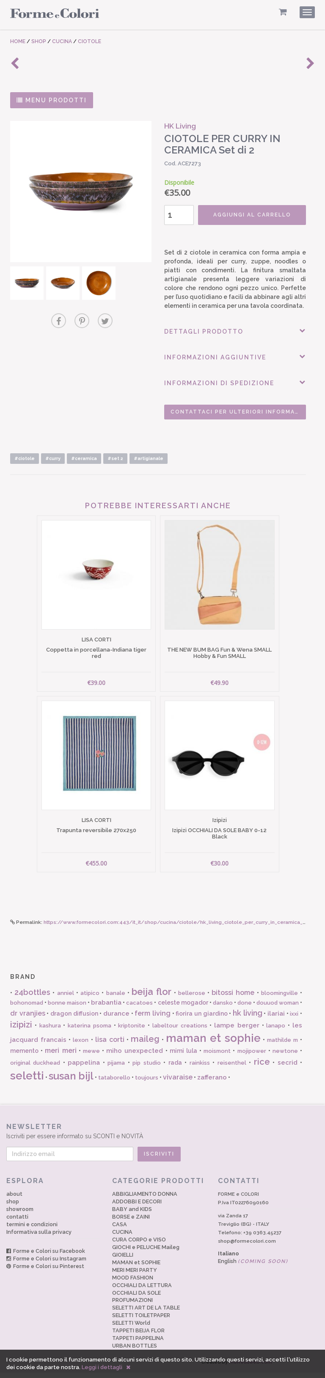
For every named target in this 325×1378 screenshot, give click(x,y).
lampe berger (236, 1031)
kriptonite (131, 1031)
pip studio (146, 1069)
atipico (89, 999)
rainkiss (200, 1069)
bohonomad (26, 1008)
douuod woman (277, 1008)
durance (116, 1019)
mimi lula (183, 1056)
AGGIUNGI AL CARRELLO (249, 215)
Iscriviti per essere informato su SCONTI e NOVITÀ (158, 1136)
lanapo (275, 1031)
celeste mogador (183, 1008)
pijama (116, 1069)
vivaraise (178, 1083)
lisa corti (109, 1045)
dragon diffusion (74, 1019)
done (244, 1008)
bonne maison (67, 1008)
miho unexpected (134, 1056)
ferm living (153, 1019)
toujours (146, 1083)
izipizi (21, 1030)
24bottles (32, 998)
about (14, 1199)
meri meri (60, 1056)
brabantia (106, 1008)
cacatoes (139, 1008)
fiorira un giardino (201, 1019)
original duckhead (35, 1069)
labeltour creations (179, 1031)
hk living (247, 1018)
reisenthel (232, 1069)
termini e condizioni (32, 1230)
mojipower (251, 1057)
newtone (285, 1057)
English (253, 1266)
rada (175, 1068)
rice (262, 1068)
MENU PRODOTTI (52, 100)
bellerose (191, 999)
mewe (91, 1057)
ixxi (294, 1019)
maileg (145, 1045)
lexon (80, 1046)
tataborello (114, 1083)
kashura (50, 1031)
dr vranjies (27, 1019)
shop (12, 1207)
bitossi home (233, 998)
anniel (65, 999)
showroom (19, 1214)
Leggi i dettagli (102, 1367)
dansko (223, 1008)
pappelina (84, 1068)
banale (115, 999)
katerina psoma (89, 1031)
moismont (217, 1057)
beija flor (151, 997)
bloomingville (279, 999)
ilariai (276, 1019)
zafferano (212, 1083)
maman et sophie (213, 1044)
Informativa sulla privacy (39, 1237)
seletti (27, 1081)
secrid (287, 1068)
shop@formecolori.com (247, 1247)
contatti (17, 1222)
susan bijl (71, 1081)
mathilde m (282, 1046)
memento (24, 1056)
